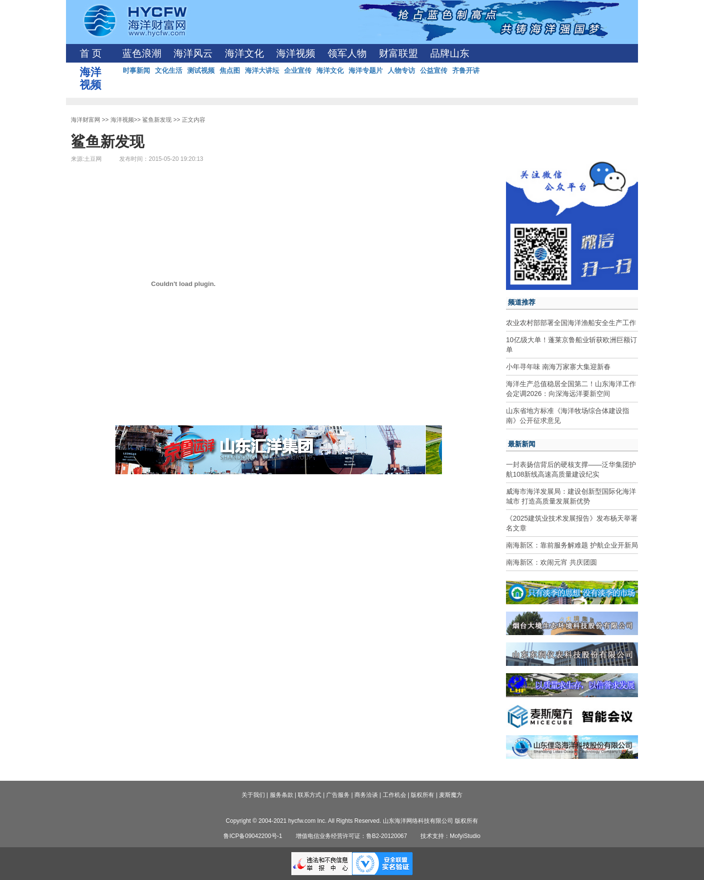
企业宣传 (297, 70)
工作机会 (394, 795)
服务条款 (281, 795)
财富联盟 (398, 53)
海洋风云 (193, 53)
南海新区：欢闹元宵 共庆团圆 (551, 562)
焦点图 (230, 70)
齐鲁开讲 (466, 70)
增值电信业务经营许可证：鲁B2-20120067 (351, 836)
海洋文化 (244, 53)
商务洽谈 (366, 795)
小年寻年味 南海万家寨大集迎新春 (558, 367)
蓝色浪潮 (141, 53)
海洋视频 (295, 53)
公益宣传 (433, 70)
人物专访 (401, 70)
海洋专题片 (366, 70)
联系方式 (309, 795)
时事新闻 (136, 70)
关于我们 (253, 795)
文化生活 (168, 70)
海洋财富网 (85, 119)
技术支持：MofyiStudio (450, 836)
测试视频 (201, 70)
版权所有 (422, 795)
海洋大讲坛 (262, 70)
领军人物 (347, 53)
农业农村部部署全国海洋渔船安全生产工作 (571, 323)
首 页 (91, 53)
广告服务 (338, 795)
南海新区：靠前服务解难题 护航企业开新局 (572, 545)
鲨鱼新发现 (157, 119)
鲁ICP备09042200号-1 (252, 836)
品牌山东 (449, 53)
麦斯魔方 (450, 795)
